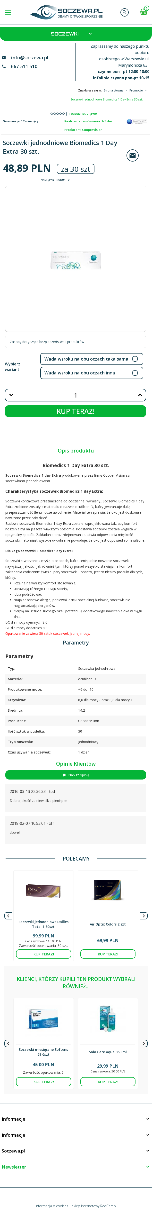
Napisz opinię (75, 775)
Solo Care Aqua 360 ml (108, 1052)
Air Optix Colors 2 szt (108, 924)
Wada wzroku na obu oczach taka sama (86, 359)
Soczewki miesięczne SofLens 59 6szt (43, 1052)
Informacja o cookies (51, 1206)
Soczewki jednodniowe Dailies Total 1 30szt (43, 924)
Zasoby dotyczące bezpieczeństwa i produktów (47, 341)
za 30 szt (75, 169)
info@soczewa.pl (29, 57)
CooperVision (92, 129)
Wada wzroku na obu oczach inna (79, 373)
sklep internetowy (85, 1206)
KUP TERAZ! (76, 411)
